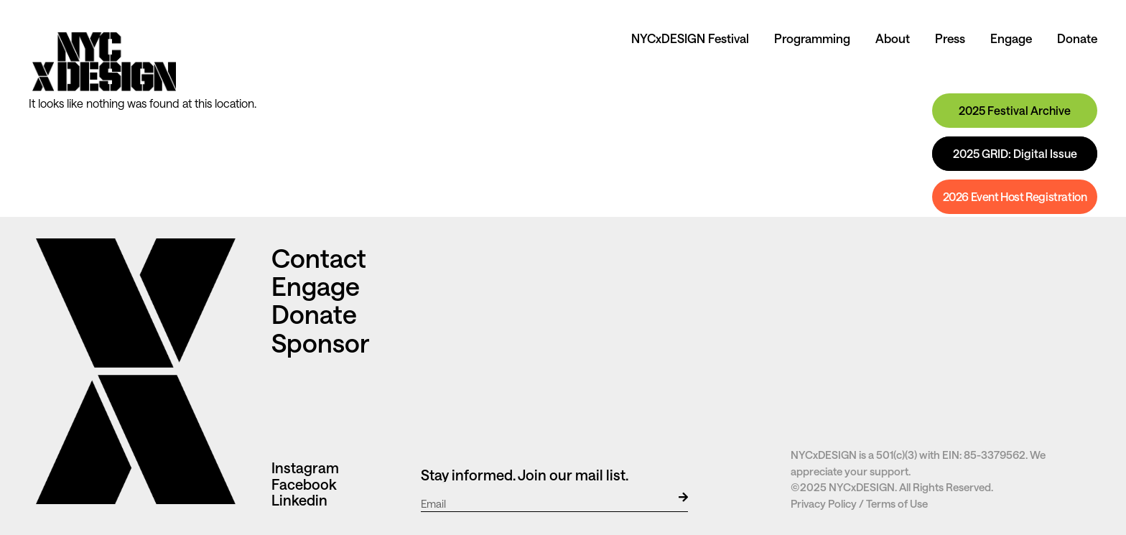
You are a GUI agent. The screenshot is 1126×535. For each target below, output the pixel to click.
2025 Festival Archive (1015, 110)
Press (950, 38)
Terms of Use (897, 503)
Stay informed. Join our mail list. (524, 474)
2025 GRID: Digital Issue (1015, 153)
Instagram (305, 467)
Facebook (304, 484)
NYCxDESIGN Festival (690, 38)
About (892, 38)
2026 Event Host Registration (1015, 196)
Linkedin (299, 499)
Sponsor (320, 342)
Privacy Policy (824, 503)
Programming (812, 38)
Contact (321, 258)
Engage (1011, 38)
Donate (1077, 38)
